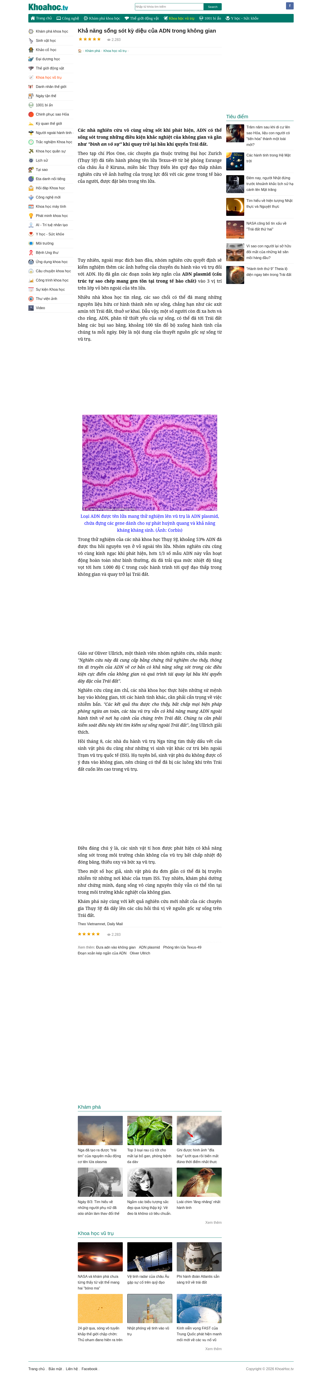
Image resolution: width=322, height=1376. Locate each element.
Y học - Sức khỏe (242, 18)
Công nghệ (67, 18)
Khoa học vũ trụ (179, 18)
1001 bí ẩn (210, 18)
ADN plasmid (149, 947)
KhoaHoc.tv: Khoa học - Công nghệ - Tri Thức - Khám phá (53, 7)
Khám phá (92, 51)
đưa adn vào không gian (116, 947)
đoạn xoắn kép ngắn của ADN (102, 953)
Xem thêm (213, 1222)
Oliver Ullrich (140, 953)
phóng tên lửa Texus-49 (182, 947)
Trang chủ (41, 18)
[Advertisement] (150, 90)
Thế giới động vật (142, 18)
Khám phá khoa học (102, 18)
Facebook (89, 1368)
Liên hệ (72, 1368)
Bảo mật (55, 1368)
